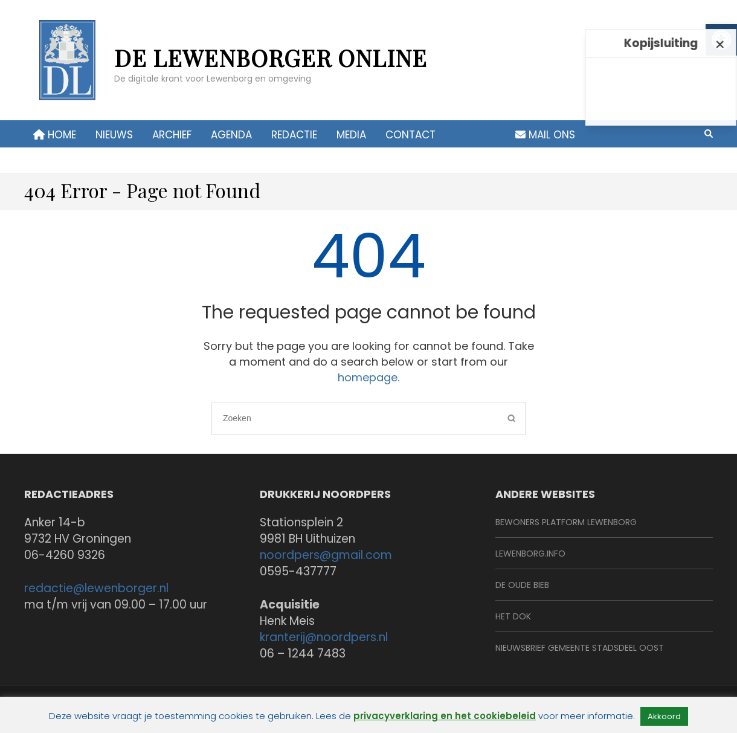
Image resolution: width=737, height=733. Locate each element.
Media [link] (351, 135)
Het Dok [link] (513, 616)
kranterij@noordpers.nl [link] (324, 637)
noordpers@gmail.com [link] (326, 555)
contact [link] (410, 135)
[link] (66, 66)
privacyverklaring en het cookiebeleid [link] (444, 715)
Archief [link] (171, 135)
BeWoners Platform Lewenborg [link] (566, 522)
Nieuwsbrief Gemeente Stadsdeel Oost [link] (579, 648)
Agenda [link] (231, 135)
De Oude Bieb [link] (522, 585)
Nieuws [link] (114, 135)
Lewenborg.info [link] (530, 553)
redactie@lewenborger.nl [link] (96, 588)
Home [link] (54, 135)
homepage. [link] (368, 377)
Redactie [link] (294, 135)
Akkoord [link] (664, 716)
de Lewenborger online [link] (270, 57)
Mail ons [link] (545, 135)
